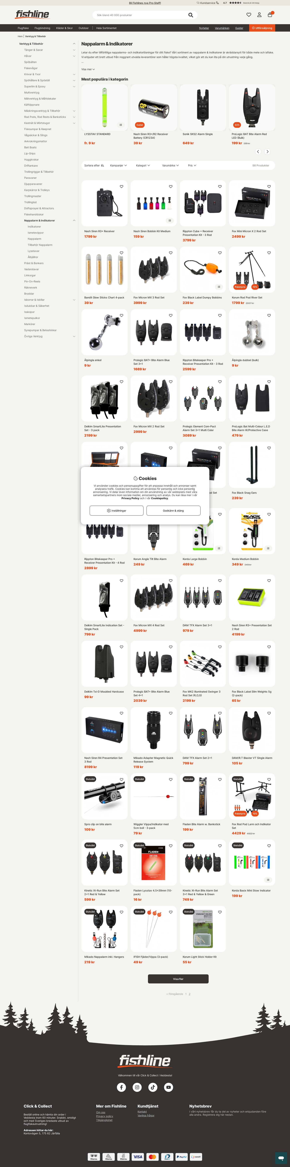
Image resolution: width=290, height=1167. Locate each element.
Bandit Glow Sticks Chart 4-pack (104, 297)
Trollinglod (30, 202)
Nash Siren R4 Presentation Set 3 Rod (103, 759)
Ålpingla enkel (92, 360)
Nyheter (204, 28)
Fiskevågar (31, 68)
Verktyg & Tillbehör (35, 36)
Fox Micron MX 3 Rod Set (149, 297)
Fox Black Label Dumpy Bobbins (202, 297)
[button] (247, 3)
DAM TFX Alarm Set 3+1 (197, 625)
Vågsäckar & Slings (35, 135)
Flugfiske (23, 28)
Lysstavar (33, 250)
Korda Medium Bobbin (245, 559)
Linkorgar (30, 275)
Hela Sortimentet (106, 28)
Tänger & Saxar (47, 49)
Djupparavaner (33, 183)
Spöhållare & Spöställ (47, 80)
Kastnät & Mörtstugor (47, 122)
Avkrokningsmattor (35, 141)
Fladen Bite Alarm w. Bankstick (201, 824)
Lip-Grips (29, 153)
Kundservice (207, 2)
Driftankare (31, 165)
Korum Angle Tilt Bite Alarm (150, 559)
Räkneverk (30, 287)
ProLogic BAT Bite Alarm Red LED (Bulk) (249, 135)
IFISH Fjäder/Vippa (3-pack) (151, 956)
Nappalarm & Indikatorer (47, 220)
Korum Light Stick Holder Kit (200, 956)
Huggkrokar (31, 159)
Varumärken (222, 28)
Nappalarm (34, 238)
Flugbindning (42, 28)
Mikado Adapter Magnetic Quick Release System (153, 759)
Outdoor (84, 28)
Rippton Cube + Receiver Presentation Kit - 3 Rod (198, 233)
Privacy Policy (130, 498)
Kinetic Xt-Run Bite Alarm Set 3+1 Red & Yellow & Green (200, 892)
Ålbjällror (33, 257)
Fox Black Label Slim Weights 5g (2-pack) (252, 693)
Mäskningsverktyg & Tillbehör (47, 110)
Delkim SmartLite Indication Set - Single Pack (104, 627)
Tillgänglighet (104, 1120)
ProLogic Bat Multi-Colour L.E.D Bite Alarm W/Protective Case (251, 428)
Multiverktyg (31, 92)
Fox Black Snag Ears (244, 492)
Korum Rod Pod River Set (247, 297)
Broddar (29, 293)
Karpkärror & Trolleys (37, 190)
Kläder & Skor (64, 28)
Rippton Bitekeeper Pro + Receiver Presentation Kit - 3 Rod (203, 361)
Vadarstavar (31, 269)
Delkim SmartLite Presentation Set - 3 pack (102, 428)
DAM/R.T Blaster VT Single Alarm (252, 757)
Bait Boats (30, 147)
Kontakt (142, 1111)
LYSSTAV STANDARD (97, 134)
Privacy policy (104, 1116)
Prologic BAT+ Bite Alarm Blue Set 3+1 (152, 361)
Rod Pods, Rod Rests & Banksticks (47, 116)
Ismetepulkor (32, 317)
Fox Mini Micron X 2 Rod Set (249, 231)
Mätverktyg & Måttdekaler (40, 98)
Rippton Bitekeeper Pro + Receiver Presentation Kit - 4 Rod (104, 560)
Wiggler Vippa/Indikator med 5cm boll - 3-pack (151, 826)
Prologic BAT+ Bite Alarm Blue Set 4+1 (152, 693)
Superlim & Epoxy (47, 86)
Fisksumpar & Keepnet (37, 129)
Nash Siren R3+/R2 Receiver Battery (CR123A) (151, 135)
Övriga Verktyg (47, 336)
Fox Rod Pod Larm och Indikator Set (251, 826)
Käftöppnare (31, 104)
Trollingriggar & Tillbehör (39, 171)
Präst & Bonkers (33, 263)
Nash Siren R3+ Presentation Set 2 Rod (252, 627)
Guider (239, 28)
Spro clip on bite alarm (98, 824)
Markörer (29, 324)
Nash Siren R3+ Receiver (99, 231)
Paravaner (30, 177)
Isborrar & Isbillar (47, 299)
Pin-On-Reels (32, 281)
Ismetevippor (36, 232)
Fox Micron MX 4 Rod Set (149, 625)
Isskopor (29, 311)
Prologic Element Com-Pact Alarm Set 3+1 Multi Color (199, 428)
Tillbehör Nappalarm (40, 244)
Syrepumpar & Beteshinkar (40, 330)
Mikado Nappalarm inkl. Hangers (104, 956)
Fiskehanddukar (34, 214)
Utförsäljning (262, 28)
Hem (20, 36)
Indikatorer (34, 226)
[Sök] (145, 15)
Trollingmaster (32, 196)
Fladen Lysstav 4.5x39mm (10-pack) (153, 892)
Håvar (47, 55)
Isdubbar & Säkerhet (36, 305)
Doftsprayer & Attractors (39, 208)
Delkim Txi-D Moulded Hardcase (104, 691)
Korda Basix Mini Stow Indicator (251, 890)
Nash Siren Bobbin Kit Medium (152, 231)
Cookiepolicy (159, 498)
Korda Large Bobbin (195, 559)
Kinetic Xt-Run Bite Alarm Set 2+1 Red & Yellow (101, 892)
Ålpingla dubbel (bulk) (245, 360)
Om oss (100, 1112)
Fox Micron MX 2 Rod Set (149, 426)
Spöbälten (30, 62)
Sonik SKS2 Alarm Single (198, 134)
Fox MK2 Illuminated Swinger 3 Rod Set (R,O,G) (201, 693)
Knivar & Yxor (47, 74)
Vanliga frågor (146, 1115)
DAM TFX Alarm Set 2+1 (197, 757)
